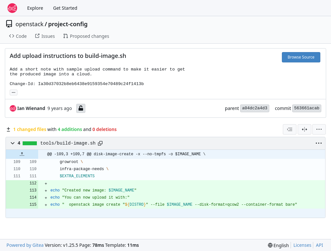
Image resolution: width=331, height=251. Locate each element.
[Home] (12, 8)
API (319, 245)
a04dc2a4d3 (254, 108)
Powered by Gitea (25, 245)
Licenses (303, 245)
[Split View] (304, 129)
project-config (68, 24)
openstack (30, 24)
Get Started (65, 8)
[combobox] (289, 129)
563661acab (306, 108)
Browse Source (301, 57)
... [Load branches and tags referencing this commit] (14, 92)
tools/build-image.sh (68, 143)
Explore (35, 8)
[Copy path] (100, 143)
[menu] (319, 129)
